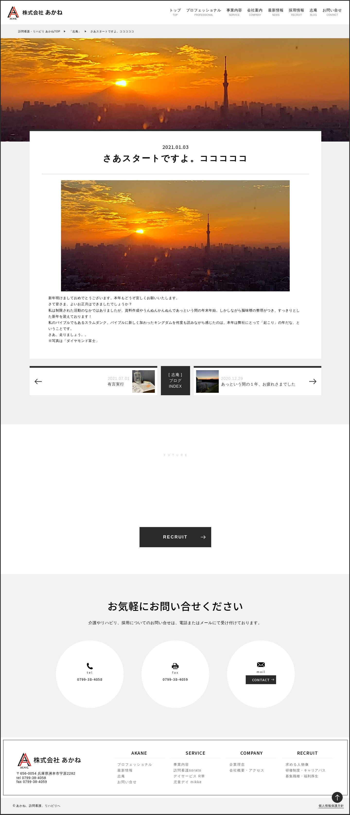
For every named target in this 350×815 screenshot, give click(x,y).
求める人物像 (297, 764)
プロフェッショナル (203, 12)
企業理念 (237, 764)
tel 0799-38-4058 (31, 778)
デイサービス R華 (189, 776)
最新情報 (276, 12)
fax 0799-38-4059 (32, 782)
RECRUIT (175, 537)
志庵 (313, 12)
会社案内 (255, 12)
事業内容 (234, 12)
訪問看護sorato (187, 770)
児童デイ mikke (188, 782)
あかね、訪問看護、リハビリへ (38, 805)
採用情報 (296, 12)
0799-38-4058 (89, 679)
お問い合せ (332, 12)
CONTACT (261, 679)
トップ (175, 12)
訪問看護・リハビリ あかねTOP (39, 31)
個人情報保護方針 (331, 805)
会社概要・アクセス (246, 770)
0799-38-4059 (175, 679)
